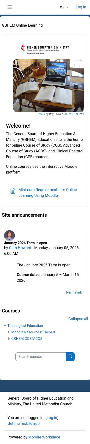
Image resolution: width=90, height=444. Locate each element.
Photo (41, 114)
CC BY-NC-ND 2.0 (73, 114)
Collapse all (78, 319)
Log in (81, 7)
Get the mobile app (23, 423)
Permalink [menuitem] (74, 292)
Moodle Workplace (44, 437)
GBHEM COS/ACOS (26, 338)
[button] (64, 7)
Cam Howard (20, 248)
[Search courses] (40, 356)
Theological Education (25, 326)
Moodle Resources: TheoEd (33, 332)
